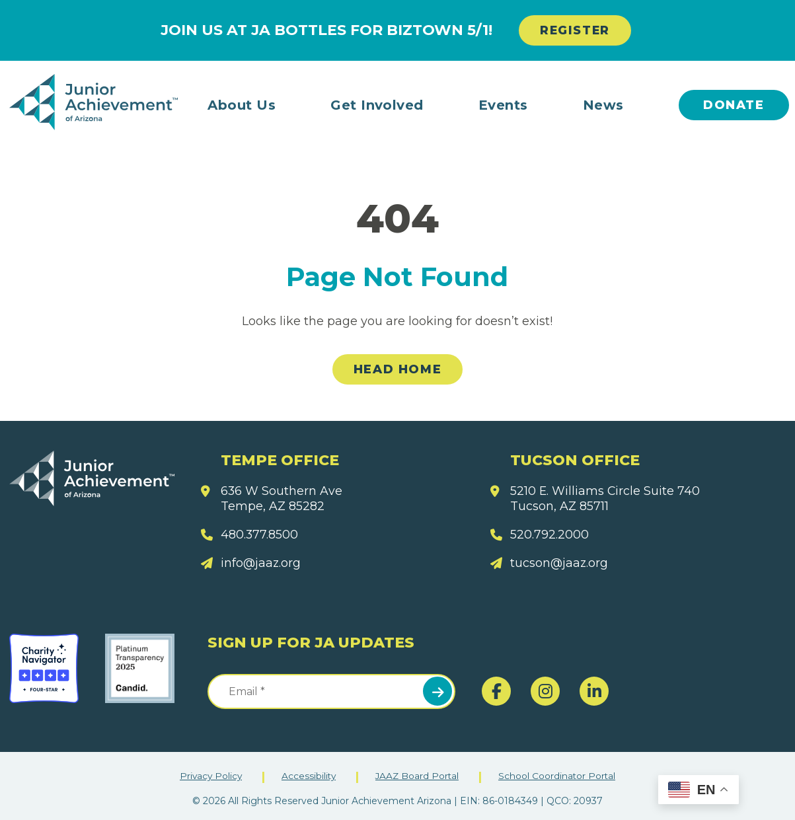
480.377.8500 (260, 534)
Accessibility (308, 776)
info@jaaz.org (261, 563)
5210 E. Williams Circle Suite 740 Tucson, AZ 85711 (605, 498)
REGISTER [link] (575, 30)
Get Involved (377, 105)
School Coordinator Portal (559, 776)
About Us (242, 105)
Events (503, 105)
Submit (437, 691)
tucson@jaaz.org (559, 563)
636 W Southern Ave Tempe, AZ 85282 (282, 498)
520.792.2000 (549, 534)
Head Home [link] (397, 370)
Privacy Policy (208, 776)
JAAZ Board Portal (418, 776)
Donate (734, 105)
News (603, 105)
